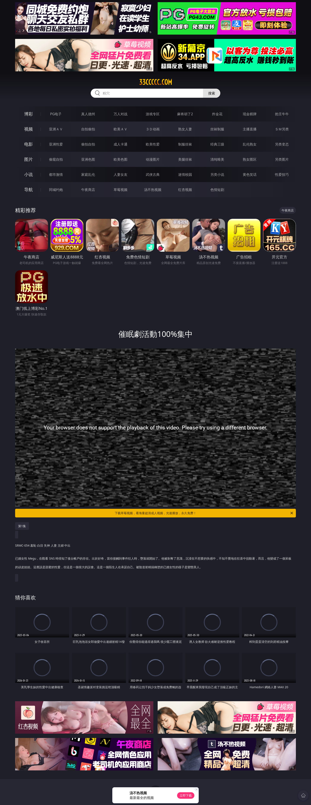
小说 (28, 174)
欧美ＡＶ (120, 129)
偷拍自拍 (88, 144)
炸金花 (217, 114)
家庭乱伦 (88, 174)
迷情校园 (185, 174)
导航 (28, 189)
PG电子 (56, 114)
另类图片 (282, 159)
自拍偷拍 (88, 129)
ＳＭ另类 (282, 129)
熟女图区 (250, 159)
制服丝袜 (185, 144)
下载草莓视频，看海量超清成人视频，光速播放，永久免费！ (204, 513)
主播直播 (250, 129)
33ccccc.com (155, 82)
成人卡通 (120, 144)
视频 (28, 129)
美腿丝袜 (185, 159)
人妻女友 (120, 174)
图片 (28, 159)
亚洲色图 (88, 159)
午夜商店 (88, 189)
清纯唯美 (217, 159)
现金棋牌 (250, 114)
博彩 (28, 114)
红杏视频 (185, 189)
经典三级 (217, 144)
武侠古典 (153, 174)
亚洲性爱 (56, 144)
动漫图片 (153, 159)
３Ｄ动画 (153, 129)
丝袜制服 (217, 129)
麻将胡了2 (185, 114)
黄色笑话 (250, 174)
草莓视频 (120, 189)
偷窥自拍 (56, 159)
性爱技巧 (282, 174)
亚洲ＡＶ (56, 129)
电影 (28, 144)
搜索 (211, 93)
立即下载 (186, 795)
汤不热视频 (152, 189)
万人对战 (120, 114)
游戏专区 (153, 114)
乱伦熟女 (250, 144)
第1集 (22, 526)
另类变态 (282, 144)
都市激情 (56, 174)
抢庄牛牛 (282, 114)
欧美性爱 (153, 144)
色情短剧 (217, 189)
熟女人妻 (185, 129)
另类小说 (217, 174)
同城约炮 (56, 189)
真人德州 (88, 114)
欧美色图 (120, 159)
